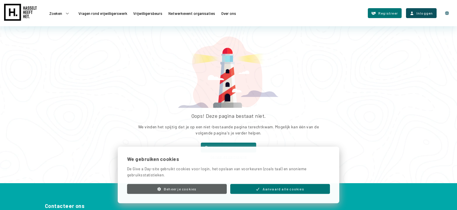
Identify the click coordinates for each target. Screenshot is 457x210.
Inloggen (421, 13)
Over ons (228, 13)
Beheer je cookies (176, 195)
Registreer (385, 13)
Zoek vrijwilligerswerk (228, 148)
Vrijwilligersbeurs (147, 13)
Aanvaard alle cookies (280, 195)
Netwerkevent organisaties (191, 13)
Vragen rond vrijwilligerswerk (102, 13)
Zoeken (59, 13)
